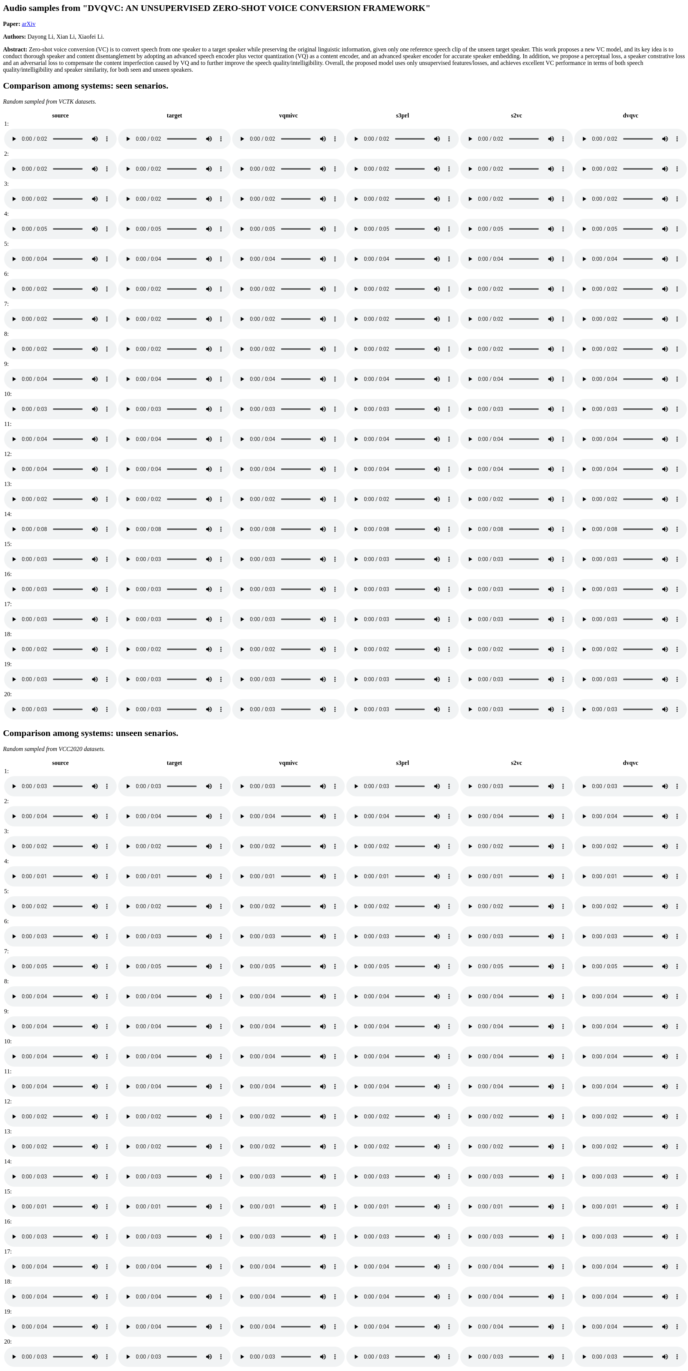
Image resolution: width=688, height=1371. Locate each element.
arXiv (28, 24)
